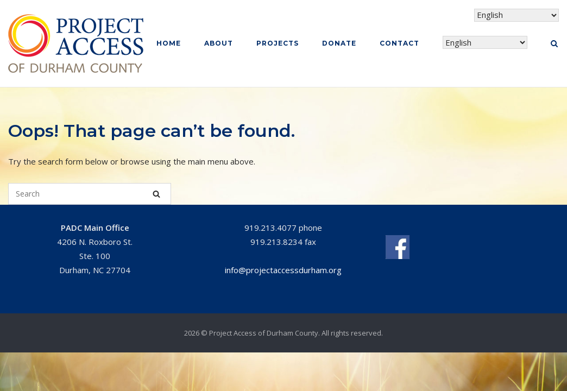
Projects (277, 43)
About (218, 43)
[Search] (156, 194)
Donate (339, 43)
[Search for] (89, 194)
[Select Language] (485, 42)
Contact (399, 43)
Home (168, 43)
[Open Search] (554, 44)
